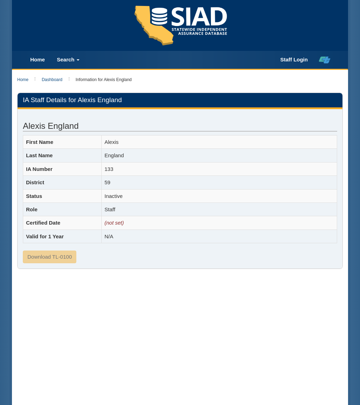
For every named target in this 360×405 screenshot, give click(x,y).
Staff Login (294, 59)
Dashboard (52, 79)
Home (37, 59)
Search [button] (68, 59)
